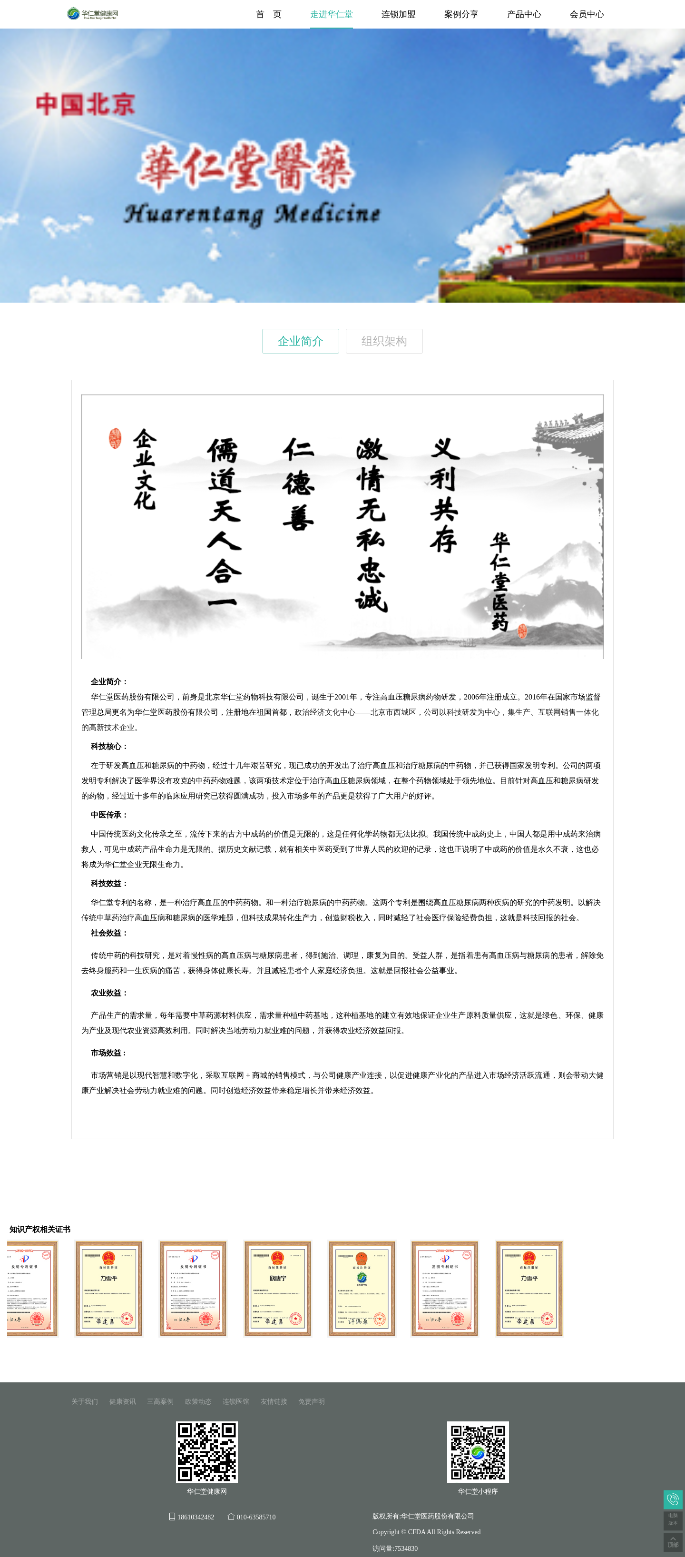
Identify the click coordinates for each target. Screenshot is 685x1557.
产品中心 (524, 14)
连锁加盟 (399, 14)
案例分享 (461, 14)
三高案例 (160, 1401)
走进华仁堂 (331, 14)
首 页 (269, 14)
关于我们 (84, 1401)
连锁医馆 (236, 1401)
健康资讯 (122, 1401)
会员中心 (587, 14)
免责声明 (311, 1401)
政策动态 (198, 1401)
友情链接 (274, 1401)
